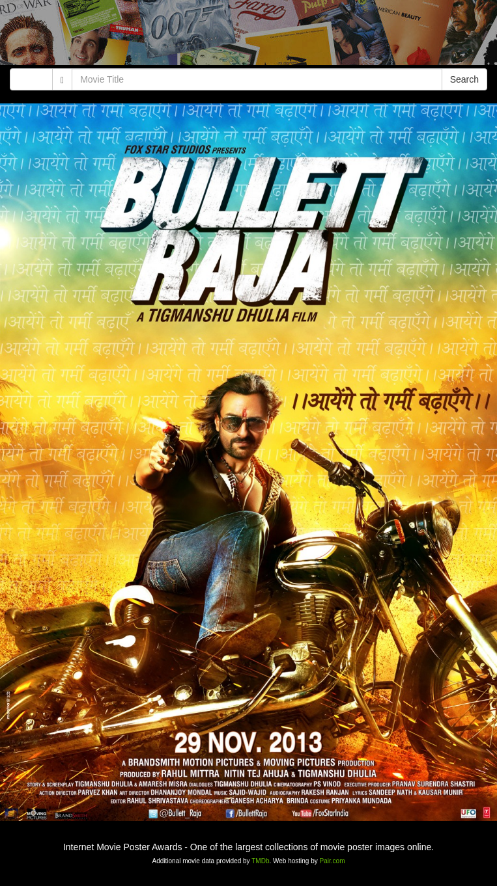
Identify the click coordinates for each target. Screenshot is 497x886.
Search (464, 79)
